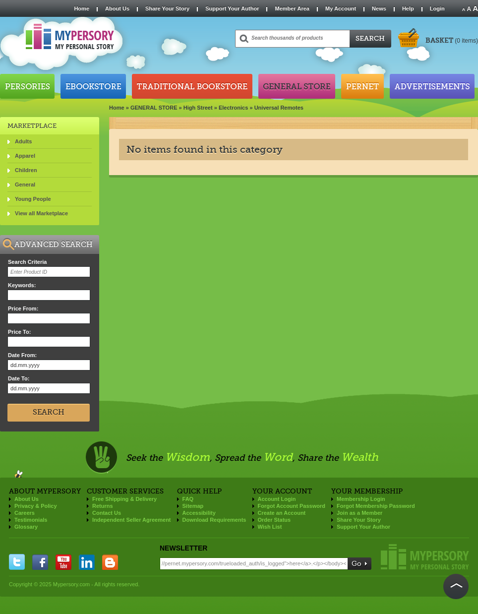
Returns (102, 506)
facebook (40, 562)
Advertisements (432, 86)
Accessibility (199, 513)
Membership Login (361, 499)
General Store (296, 86)
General (25, 184)
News (379, 8)
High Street (198, 108)
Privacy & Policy (35, 506)
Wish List (270, 527)
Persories (27, 86)
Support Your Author (232, 8)
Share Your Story (167, 8)
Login (437, 8)
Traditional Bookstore (192, 86)
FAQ (188, 499)
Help (408, 8)
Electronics (233, 108)
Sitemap (193, 506)
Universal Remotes (278, 108)
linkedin (87, 562)
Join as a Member (359, 513)
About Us (117, 8)
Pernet (362, 86)
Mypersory (425, 556)
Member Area (292, 8)
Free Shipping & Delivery (124, 499)
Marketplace (32, 125)
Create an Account (282, 513)
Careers (24, 513)
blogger (110, 562)
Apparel (25, 156)
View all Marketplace (41, 213)
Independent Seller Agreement (131, 520)
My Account (340, 8)
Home (81, 8)
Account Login (277, 499)
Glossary (26, 527)
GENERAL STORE (154, 108)
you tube (63, 562)
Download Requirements (214, 520)
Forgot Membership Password (376, 506)
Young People (33, 199)
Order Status (274, 520)
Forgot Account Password (292, 506)
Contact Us (106, 513)
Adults (23, 141)
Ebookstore (93, 86)
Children (26, 170)
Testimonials (30, 520)
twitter (17, 562)
